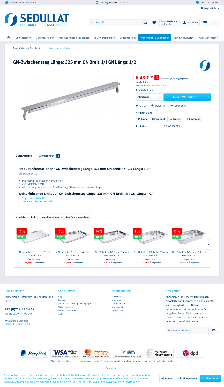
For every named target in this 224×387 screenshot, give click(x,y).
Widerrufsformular (67, 310)
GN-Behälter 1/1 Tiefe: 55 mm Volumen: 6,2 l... (112, 253)
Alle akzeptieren (187, 378)
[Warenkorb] (210, 22)
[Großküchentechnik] (209, 37)
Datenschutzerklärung (178, 317)
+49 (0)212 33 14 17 (19, 309)
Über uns (116, 299)
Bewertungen (49, 156)
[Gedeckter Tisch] (127, 37)
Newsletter (117, 296)
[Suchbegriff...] (119, 22)
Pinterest (193, 119)
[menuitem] (119, 22)
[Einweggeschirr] (23, 37)
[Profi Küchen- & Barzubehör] (154, 37)
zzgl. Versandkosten (156, 85)
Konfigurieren (210, 378)
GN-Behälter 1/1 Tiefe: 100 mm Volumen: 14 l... (189, 253)
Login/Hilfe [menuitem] (209, 8)
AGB (60, 313)
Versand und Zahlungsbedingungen (75, 303)
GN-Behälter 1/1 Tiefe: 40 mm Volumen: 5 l (73, 253)
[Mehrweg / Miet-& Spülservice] (73, 37)
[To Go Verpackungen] (104, 37)
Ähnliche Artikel (25, 217)
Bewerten (159, 105)
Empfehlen (179, 105)
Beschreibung (24, 155)
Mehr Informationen (129, 381)
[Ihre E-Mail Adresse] (187, 330)
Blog (60, 296)
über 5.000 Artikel (207, 2)
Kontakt (61, 299)
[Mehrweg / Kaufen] (44, 37)
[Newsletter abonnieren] (213, 330)
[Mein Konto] (190, 22)
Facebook (159, 119)
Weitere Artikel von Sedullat (35, 201)
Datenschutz (118, 306)
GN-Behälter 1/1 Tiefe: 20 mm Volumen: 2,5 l (34, 253)
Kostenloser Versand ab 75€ (20, 2)
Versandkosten (108, 361)
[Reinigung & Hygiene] (184, 37)
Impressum (117, 310)
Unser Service (118, 303)
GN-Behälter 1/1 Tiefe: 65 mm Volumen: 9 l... (151, 253)
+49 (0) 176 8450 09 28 (17, 324)
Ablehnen (167, 378)
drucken (176, 119)
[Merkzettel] (154, 22)
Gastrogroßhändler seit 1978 (111, 2)
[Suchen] (145, 22)
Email (142, 119)
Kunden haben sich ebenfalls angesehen (65, 217)
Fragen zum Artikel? (31, 198)
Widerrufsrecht (65, 306)
